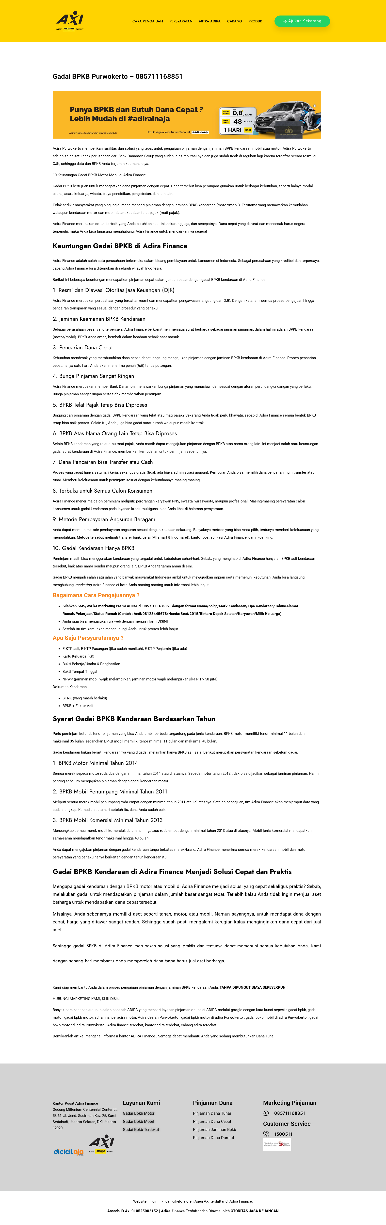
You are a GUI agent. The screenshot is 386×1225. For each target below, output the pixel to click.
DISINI (163, 621)
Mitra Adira (210, 21)
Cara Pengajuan (147, 21)
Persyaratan (181, 21)
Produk (255, 21)
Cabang (234, 21)
